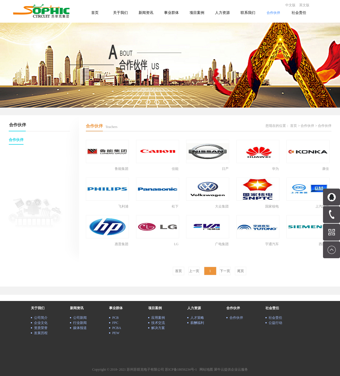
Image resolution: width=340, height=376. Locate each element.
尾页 (240, 271)
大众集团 (222, 206)
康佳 (325, 169)
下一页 (225, 271)
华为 (275, 169)
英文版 (304, 5)
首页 (95, 12)
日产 (225, 169)
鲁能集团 (121, 169)
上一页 (194, 271)
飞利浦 (123, 206)
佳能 (175, 169)
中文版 (290, 5)
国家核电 (272, 206)
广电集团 (222, 244)
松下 (175, 206)
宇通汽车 (272, 244)
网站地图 (205, 369)
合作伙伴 (307, 126)
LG (176, 244)
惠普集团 (121, 244)
